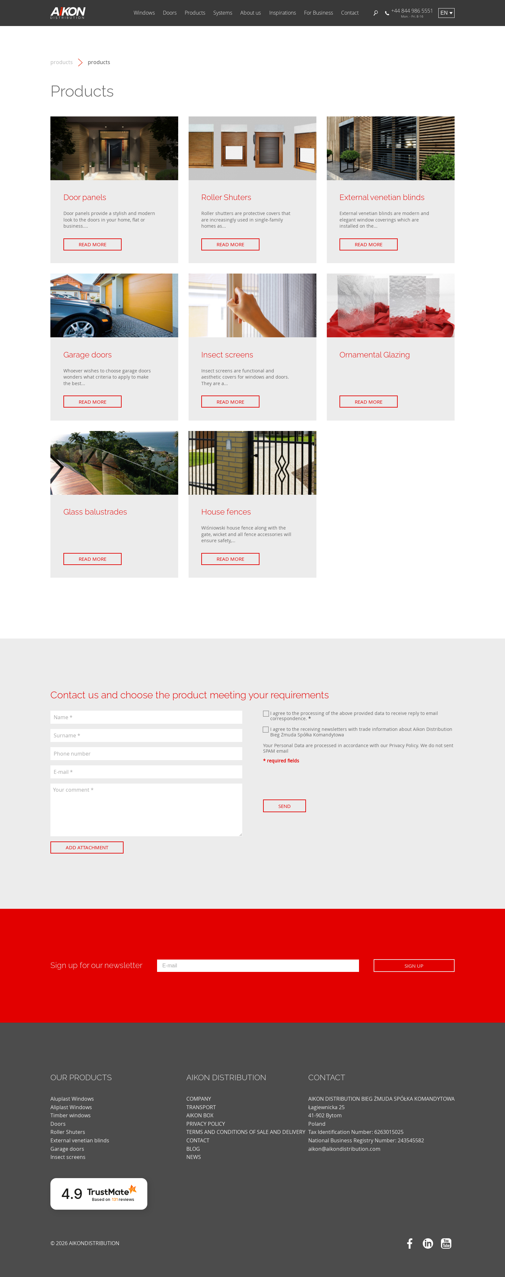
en (443, 13)
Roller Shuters (67, 1132)
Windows (144, 13)
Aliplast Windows (71, 1107)
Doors (170, 13)
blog (193, 1148)
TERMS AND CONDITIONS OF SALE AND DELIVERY (245, 1132)
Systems (222, 13)
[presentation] (312, 781)
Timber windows (70, 1115)
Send (284, 806)
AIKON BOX (199, 1115)
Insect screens (68, 1157)
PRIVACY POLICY (205, 1123)
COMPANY (198, 1098)
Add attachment (87, 847)
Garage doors (67, 1148)
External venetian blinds (79, 1140)
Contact (350, 13)
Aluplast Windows (72, 1098)
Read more (92, 244)
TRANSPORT (201, 1107)
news (193, 1157)
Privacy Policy (403, 745)
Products (195, 13)
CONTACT (197, 1140)
